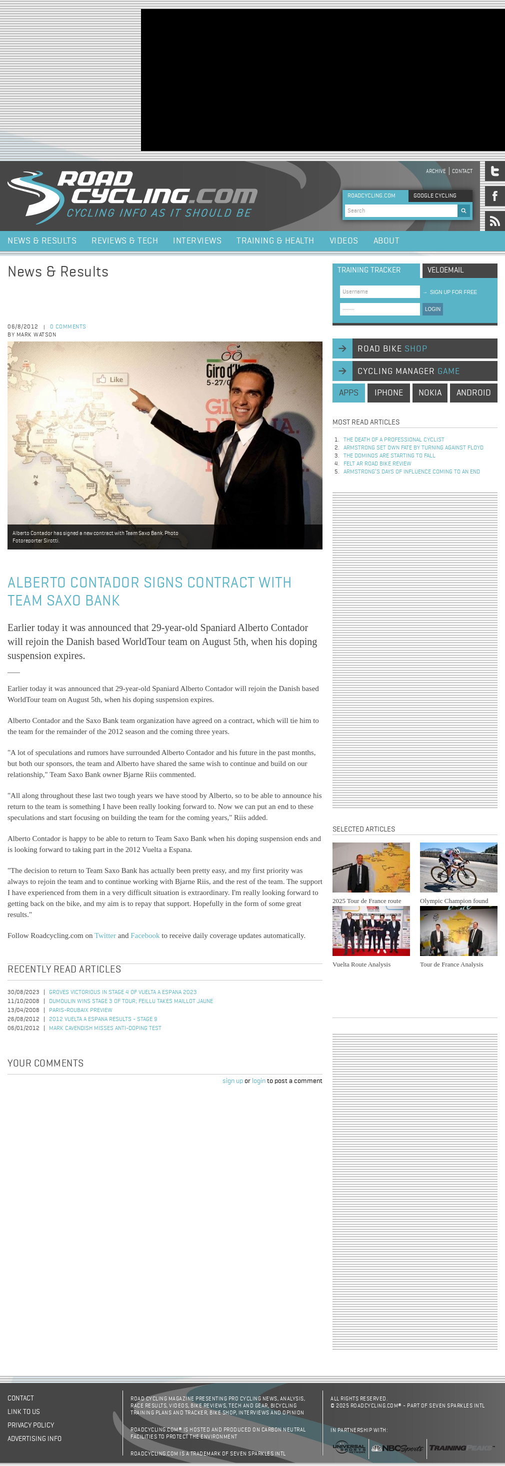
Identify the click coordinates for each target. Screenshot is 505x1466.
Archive (436, 171)
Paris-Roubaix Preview (80, 1011)
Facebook (145, 936)
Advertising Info (35, 1439)
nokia (430, 393)
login (259, 1081)
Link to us (24, 1412)
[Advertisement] (293, 79)
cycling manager (409, 371)
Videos (344, 241)
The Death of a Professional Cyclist (394, 440)
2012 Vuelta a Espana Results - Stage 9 (103, 1019)
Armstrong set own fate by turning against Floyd (414, 448)
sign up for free (449, 292)
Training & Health (275, 241)
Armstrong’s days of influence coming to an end (412, 472)
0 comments (68, 327)
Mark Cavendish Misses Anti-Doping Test (105, 1029)
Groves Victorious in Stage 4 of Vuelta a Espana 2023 (123, 993)
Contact (462, 171)
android (473, 393)
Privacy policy (31, 1425)
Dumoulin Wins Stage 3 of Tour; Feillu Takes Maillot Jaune (131, 1001)
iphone (388, 393)
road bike (393, 349)
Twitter (105, 936)
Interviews (197, 241)
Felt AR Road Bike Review (378, 464)
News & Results (42, 241)
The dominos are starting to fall (390, 456)
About (387, 241)
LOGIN (432, 309)
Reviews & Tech (125, 241)
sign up (232, 1081)
